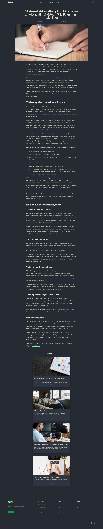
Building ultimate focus (42, 507)
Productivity (60, 510)
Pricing (57, 2)
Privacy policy (20, 523)
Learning (51, 8)
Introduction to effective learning (44, 504)
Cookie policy (29, 523)
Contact (79, 512)
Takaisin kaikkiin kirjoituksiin (51, 490)
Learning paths (49, 2)
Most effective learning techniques (45, 510)
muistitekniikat (45, 87)
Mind (59, 507)
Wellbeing (60, 512)
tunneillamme (36, 346)
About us (79, 504)
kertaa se (60, 166)
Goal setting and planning (43, 512)
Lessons (40, 2)
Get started (11, 511)
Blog (63, 2)
